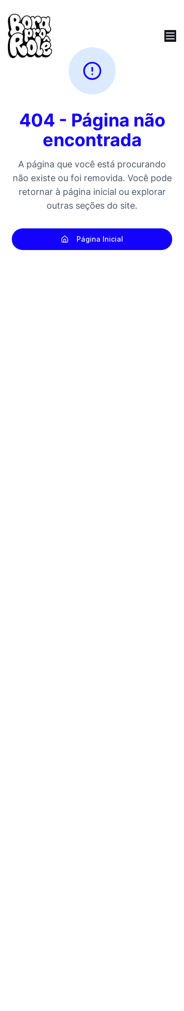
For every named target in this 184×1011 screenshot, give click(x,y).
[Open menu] (170, 36)
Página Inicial (92, 239)
